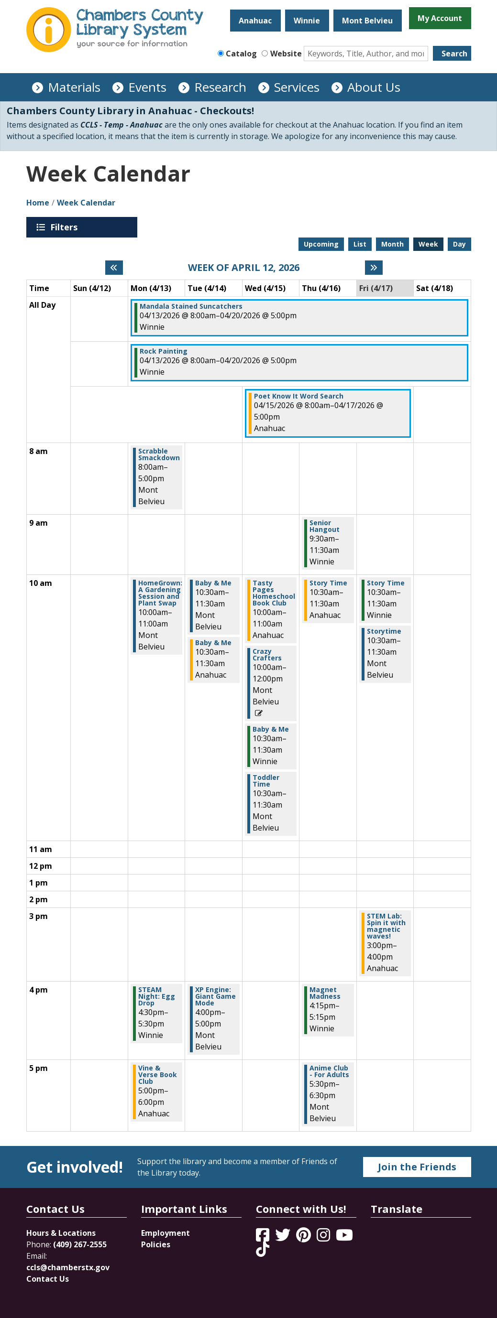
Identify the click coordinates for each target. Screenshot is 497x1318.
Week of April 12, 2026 (243, 267)
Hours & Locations (61, 1233)
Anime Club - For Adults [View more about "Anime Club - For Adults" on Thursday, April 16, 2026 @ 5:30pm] (329, 1071)
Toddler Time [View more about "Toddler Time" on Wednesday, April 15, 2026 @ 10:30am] (266, 781)
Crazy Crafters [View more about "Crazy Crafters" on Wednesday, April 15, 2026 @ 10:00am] (267, 654)
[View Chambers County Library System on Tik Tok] (262, 1249)
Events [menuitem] (147, 87)
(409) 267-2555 (80, 1244)
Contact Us (47, 1279)
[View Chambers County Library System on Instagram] (324, 1237)
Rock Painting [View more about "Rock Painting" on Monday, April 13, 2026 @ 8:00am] (164, 351)
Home (37, 202)
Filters (65, 227)
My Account (440, 18)
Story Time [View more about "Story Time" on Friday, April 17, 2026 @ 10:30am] (386, 583)
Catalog (241, 53)
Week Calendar (86, 202)
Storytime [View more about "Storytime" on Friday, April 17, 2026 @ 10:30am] (384, 631)
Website (286, 53)
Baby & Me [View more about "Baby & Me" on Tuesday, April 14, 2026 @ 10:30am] (213, 583)
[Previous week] (114, 267)
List (359, 243)
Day (459, 243)
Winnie (307, 20)
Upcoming (321, 243)
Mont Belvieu (367, 20)
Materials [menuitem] (74, 87)
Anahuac (255, 20)
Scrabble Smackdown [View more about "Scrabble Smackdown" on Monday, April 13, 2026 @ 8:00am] (159, 454)
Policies (155, 1244)
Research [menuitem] (220, 87)
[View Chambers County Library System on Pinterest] (304, 1237)
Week (428, 243)
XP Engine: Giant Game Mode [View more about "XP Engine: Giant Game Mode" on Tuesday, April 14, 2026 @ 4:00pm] (215, 996)
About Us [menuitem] (373, 87)
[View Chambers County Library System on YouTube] (344, 1237)
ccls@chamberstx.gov (68, 1267)
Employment (165, 1233)
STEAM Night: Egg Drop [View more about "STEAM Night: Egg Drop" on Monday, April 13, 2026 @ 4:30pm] (156, 996)
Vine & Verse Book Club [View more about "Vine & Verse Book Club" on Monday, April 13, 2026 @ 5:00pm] (157, 1075)
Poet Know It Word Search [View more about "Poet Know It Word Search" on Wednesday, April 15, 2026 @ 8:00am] (298, 396)
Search (454, 53)
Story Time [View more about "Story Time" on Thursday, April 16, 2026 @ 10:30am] (328, 583)
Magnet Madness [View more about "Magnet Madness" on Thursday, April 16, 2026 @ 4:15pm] (325, 993)
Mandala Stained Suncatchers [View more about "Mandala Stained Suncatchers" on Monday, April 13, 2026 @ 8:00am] (191, 306)
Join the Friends (417, 1166)
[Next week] (374, 267)
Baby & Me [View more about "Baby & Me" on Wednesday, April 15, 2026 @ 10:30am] (271, 729)
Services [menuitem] (297, 87)
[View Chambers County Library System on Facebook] (263, 1237)
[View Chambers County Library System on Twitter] (283, 1237)
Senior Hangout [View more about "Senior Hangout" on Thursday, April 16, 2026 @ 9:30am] (324, 526)
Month (392, 243)
